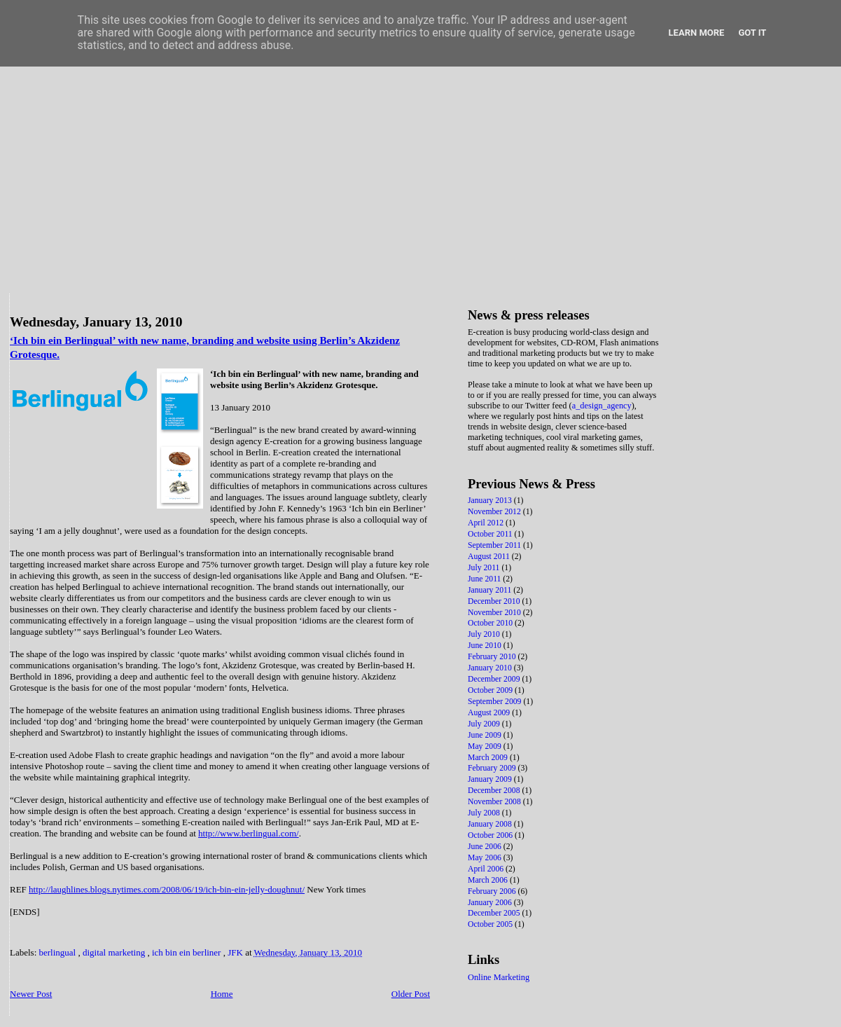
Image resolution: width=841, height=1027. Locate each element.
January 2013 (491, 500)
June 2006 (485, 846)
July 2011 (484, 567)
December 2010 (495, 601)
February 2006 (493, 891)
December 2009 (495, 679)
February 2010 (493, 656)
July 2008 (485, 813)
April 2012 (487, 523)
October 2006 (491, 835)
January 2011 (490, 590)
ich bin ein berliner (187, 952)
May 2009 (485, 746)
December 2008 (495, 790)
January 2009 (491, 779)
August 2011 (490, 556)
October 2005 (491, 924)
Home (222, 993)
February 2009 (493, 768)
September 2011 (495, 545)
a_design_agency (602, 406)
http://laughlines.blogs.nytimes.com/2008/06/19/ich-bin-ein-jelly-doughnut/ (167, 889)
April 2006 (487, 869)
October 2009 (491, 690)
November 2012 (495, 511)
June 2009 (485, 735)
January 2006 (491, 902)
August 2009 (490, 712)
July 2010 (485, 634)
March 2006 (489, 880)
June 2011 (485, 579)
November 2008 (495, 801)
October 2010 (491, 623)
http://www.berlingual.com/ (248, 833)
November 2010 (495, 612)
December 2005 (495, 913)
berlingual (58, 952)
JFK (236, 952)
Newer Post (31, 993)
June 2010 (485, 645)
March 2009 (489, 757)
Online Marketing (498, 977)
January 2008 (491, 824)
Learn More (697, 32)
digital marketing (115, 952)
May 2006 (485, 857)
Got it (752, 32)
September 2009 (495, 701)
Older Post (410, 993)
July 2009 (485, 724)
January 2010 (491, 668)
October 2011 (491, 534)
